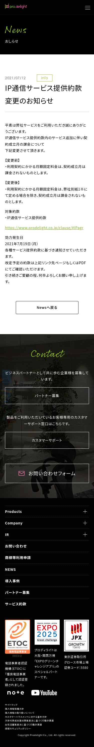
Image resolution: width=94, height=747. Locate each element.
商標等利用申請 (18, 557)
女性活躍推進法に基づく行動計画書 (23, 724)
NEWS (10, 569)
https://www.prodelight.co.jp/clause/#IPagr (44, 227)
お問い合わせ (16, 545)
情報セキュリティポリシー (18, 728)
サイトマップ (11, 704)
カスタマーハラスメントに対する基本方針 (26, 716)
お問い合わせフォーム (52, 473)
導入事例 (12, 580)
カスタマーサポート (47, 440)
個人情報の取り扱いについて (20, 712)
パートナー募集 (47, 395)
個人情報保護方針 (14, 708)
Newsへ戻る (47, 307)
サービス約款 (15, 603)
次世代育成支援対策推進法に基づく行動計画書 (29, 720)
